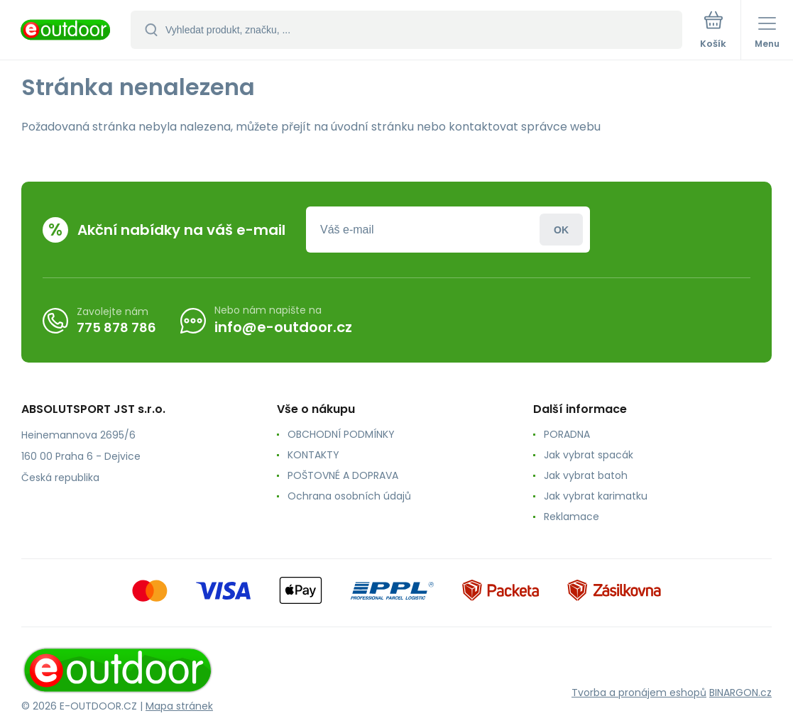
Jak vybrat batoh (586, 475)
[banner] (66, 31)
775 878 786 (116, 327)
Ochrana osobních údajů (349, 496)
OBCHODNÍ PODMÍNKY (341, 434)
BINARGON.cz (740, 692)
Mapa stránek (179, 706)
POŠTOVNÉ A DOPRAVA (343, 475)
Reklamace (571, 516)
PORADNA (567, 434)
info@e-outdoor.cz (283, 327)
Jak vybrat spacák (588, 455)
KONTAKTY (313, 455)
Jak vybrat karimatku (595, 496)
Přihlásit (561, 230)
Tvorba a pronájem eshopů (638, 692)
